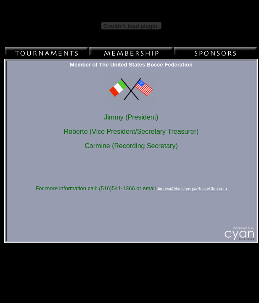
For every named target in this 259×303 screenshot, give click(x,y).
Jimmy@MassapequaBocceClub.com (192, 188)
